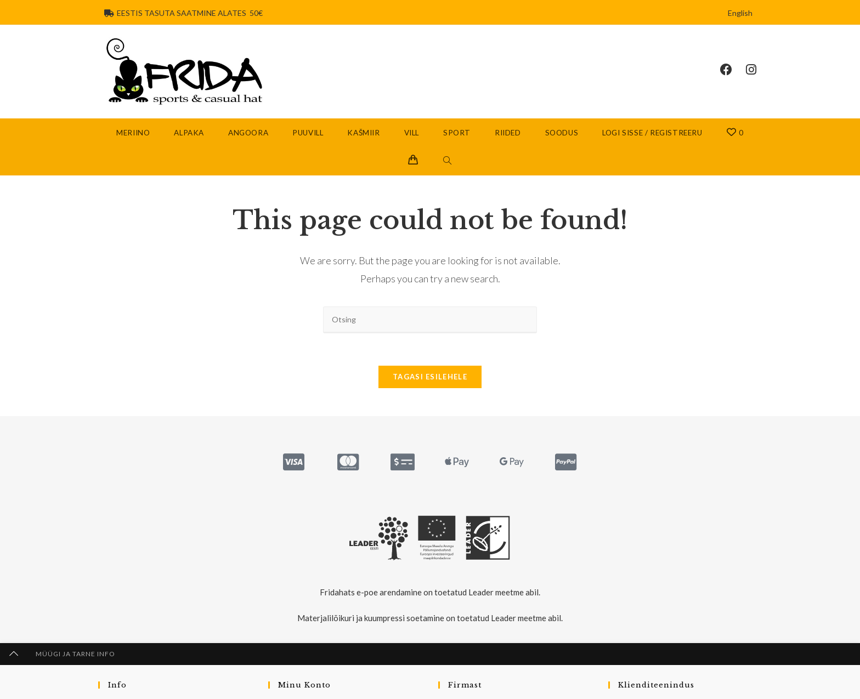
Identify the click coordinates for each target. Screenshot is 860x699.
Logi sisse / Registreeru (652, 133)
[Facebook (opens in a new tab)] (733, 70)
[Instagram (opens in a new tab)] (758, 70)
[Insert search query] (430, 320)
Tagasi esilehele (430, 378)
